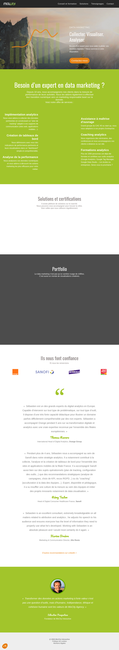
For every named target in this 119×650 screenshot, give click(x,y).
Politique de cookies (59, 641)
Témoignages (97, 4)
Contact (110, 4)
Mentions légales (59, 643)
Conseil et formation (67, 4)
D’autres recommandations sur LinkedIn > (59, 553)
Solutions (84, 4)
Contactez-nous (79, 60)
